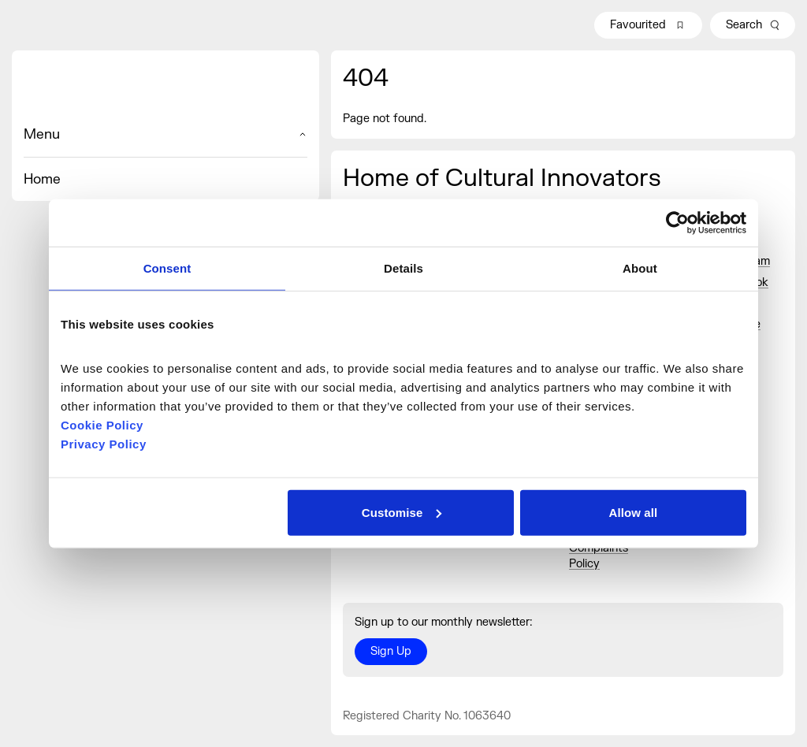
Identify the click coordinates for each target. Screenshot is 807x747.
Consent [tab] (167, 268)
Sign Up (390, 651)
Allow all (633, 511)
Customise (402, 511)
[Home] (165, 87)
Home (42, 179)
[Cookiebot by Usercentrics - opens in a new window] (677, 223)
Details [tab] (403, 268)
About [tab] (640, 268)
